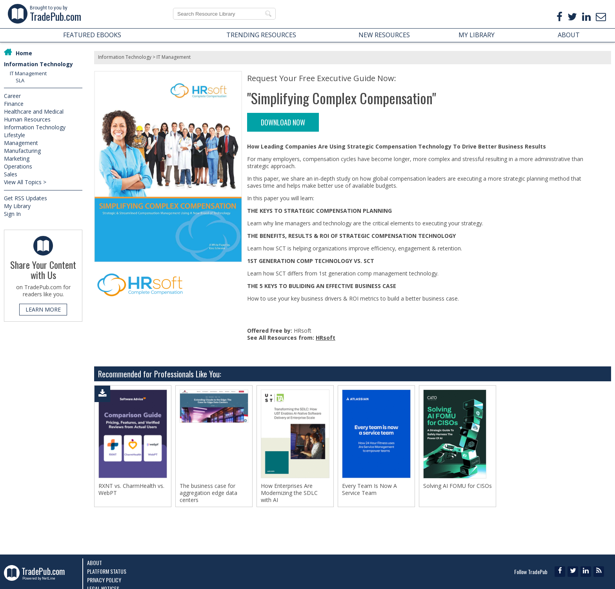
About (94, 562)
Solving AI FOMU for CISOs (457, 485)
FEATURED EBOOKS (92, 35)
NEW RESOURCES (384, 35)
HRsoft (325, 337)
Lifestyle (14, 135)
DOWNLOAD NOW (283, 122)
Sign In (12, 213)
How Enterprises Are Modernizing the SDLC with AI (289, 493)
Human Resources (27, 119)
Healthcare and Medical (34, 111)
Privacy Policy (104, 580)
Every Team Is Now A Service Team (369, 489)
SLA (20, 80)
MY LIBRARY (477, 35)
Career (12, 96)
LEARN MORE (43, 309)
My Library (17, 206)
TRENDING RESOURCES (261, 35)
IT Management (28, 73)
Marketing (16, 158)
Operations (18, 166)
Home (24, 53)
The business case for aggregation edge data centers (208, 493)
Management (21, 143)
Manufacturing (22, 150)
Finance (14, 103)
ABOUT (569, 35)
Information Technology (38, 64)
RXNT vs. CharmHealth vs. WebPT (131, 489)
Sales (10, 174)
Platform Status (106, 571)
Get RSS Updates (25, 198)
